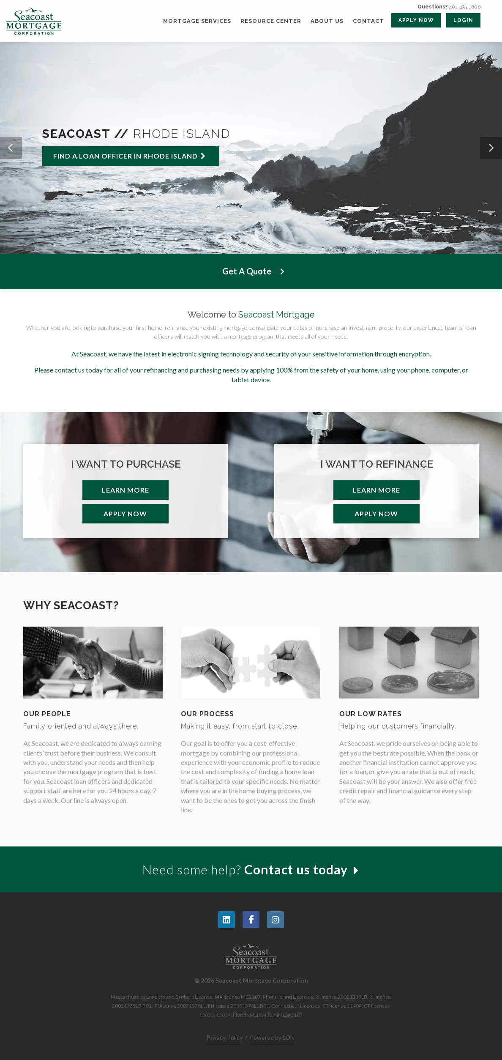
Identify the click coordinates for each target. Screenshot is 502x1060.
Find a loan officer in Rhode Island (129, 156)
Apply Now (125, 513)
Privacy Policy (225, 1037)
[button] (11, 148)
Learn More (125, 490)
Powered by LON (272, 1037)
